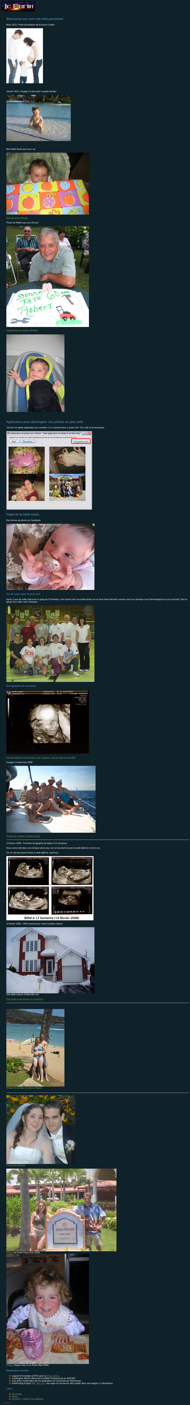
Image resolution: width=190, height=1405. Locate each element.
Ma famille (17, 1394)
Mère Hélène (53, 1376)
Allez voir (40, 1383)
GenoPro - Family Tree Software (27, 1399)
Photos (9, 1252)
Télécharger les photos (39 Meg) (22, 330)
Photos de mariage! (15, 1165)
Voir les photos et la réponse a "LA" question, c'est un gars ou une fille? (41, 757)
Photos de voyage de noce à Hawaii (23, 1088)
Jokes (15, 1396)
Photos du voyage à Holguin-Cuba (23, 836)
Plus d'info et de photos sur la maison (24, 999)
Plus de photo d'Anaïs (17, 218)
